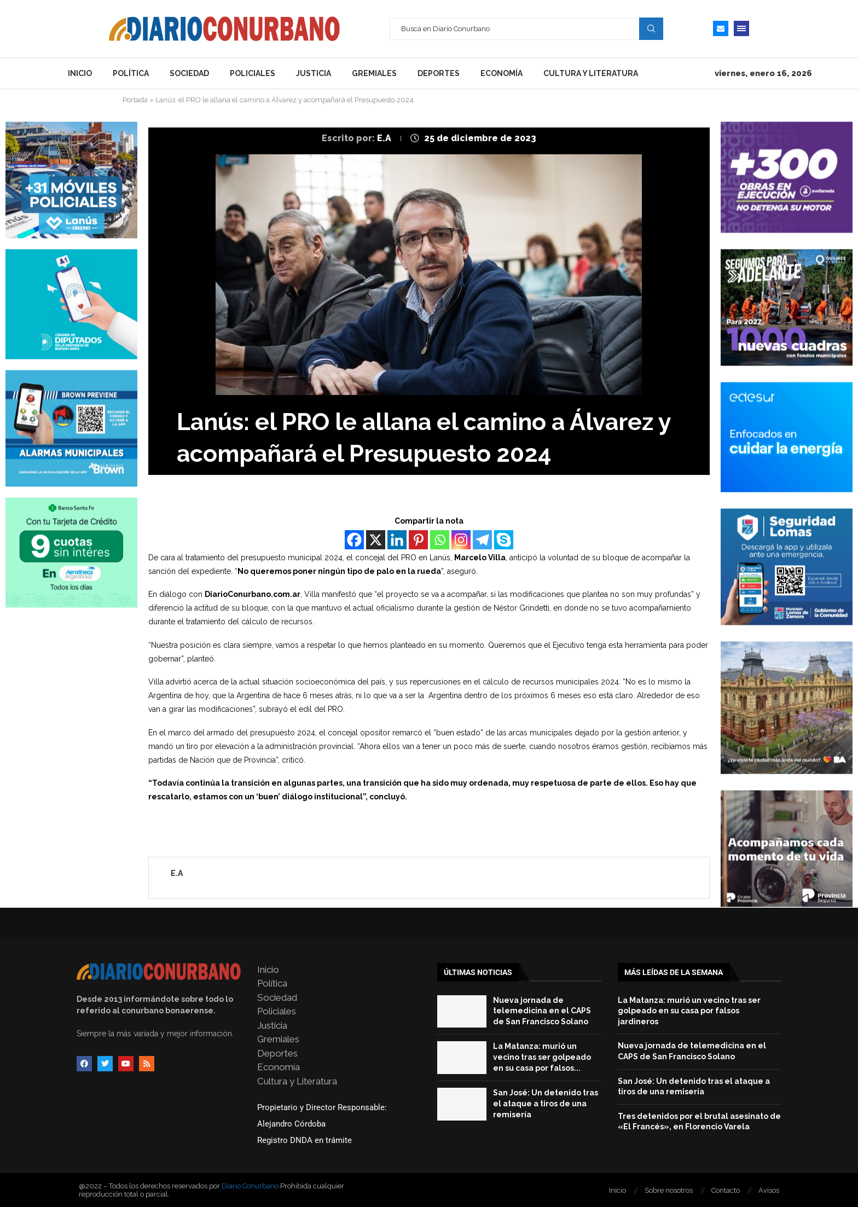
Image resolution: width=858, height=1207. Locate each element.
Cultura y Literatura (590, 73)
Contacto (725, 1190)
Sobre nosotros (669, 1190)
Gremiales (374, 73)
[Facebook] (354, 539)
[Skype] (503, 539)
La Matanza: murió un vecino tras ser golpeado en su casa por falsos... (542, 1057)
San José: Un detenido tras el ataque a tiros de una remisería (545, 1103)
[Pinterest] (418, 539)
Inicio (80, 73)
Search (651, 28)
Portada (135, 100)
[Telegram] (482, 539)
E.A (385, 138)
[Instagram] (461, 539)
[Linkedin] (397, 539)
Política (131, 73)
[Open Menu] (741, 28)
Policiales (252, 73)
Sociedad (189, 73)
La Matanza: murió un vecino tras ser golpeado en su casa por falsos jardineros (689, 1011)
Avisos (768, 1190)
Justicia (313, 73)
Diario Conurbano (250, 1186)
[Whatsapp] (439, 539)
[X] (375, 539)
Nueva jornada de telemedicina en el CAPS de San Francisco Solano (542, 1011)
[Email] (720, 28)
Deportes (439, 73)
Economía (501, 73)
